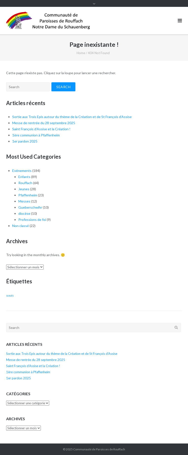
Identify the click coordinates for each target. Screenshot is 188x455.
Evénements (22, 170)
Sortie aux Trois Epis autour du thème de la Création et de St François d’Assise (72, 117)
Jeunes (23, 189)
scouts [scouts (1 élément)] (10, 295)
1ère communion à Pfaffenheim (36, 135)
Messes (24, 201)
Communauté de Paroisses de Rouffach (99, 449)
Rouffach (25, 183)
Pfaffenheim (27, 195)
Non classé (20, 226)
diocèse (24, 213)
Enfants (24, 177)
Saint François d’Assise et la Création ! (41, 129)
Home (81, 53)
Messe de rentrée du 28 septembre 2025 (43, 123)
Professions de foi (32, 219)
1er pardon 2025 (24, 141)
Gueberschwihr (30, 207)
